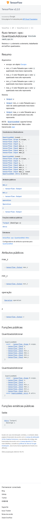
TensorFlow (5, 28)
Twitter (4, 498)
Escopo (23, 64)
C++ (32, 28)
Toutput (6, 223)
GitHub (4, 494)
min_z (5, 193)
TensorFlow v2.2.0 (11, 9)
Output (9, 99)
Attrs (5, 227)
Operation (7, 204)
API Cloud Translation (30, 19)
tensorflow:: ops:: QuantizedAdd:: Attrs (16, 238)
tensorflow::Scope (10, 139)
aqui (13, 127)
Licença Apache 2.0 (26, 441)
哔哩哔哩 (5, 501)
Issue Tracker (6, 511)
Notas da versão (7, 514)
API (13, 28)
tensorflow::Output (13, 189)
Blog (3, 491)
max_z (5, 185)
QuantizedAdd (13, 122)
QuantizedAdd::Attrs (11, 174)
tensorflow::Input (10, 142)
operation (7, 200)
